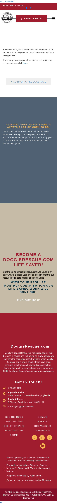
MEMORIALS (43, 430)
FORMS (14, 435)
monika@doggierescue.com (21, 406)
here (25, 63)
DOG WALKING (42, 426)
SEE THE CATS (14, 421)
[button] (31, 18)
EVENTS (42, 421)
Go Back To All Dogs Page (28, 81)
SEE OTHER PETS (14, 426)
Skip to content (7, 1)
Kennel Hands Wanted (13, 6)
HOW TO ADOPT (14, 430)
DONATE (43, 417)
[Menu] (53, 18)
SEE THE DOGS (14, 417)
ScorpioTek (28, 498)
